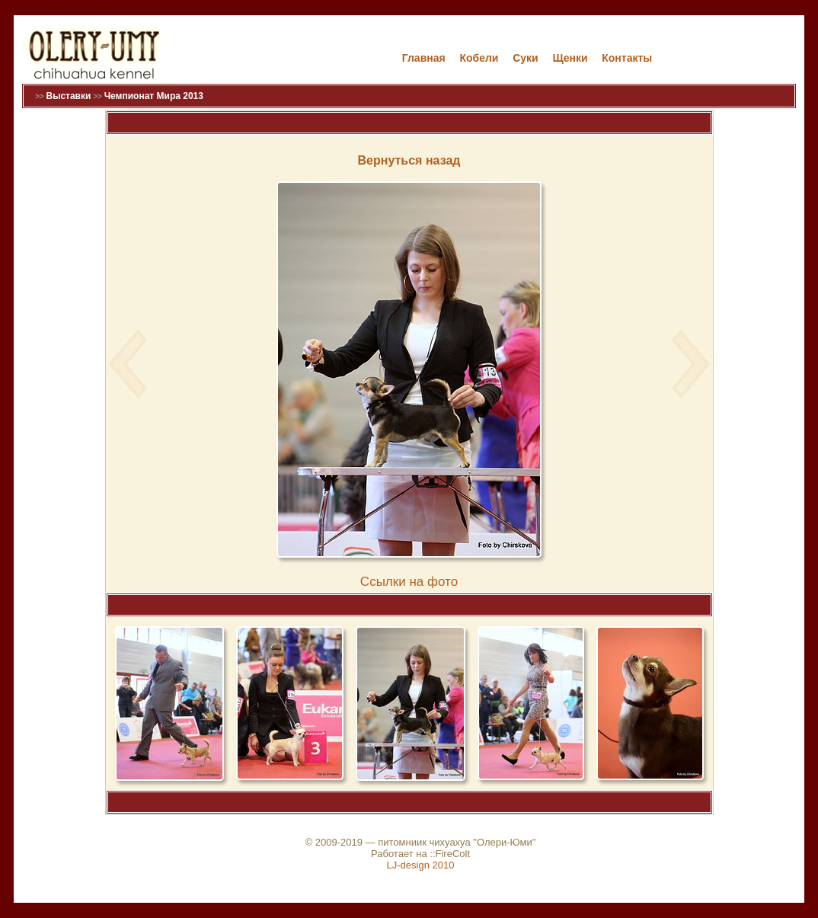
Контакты (627, 58)
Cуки (525, 58)
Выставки (68, 96)
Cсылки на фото (409, 581)
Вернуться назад (409, 160)
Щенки (569, 58)
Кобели (478, 58)
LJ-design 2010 (421, 865)
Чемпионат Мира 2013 (153, 96)
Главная (424, 58)
